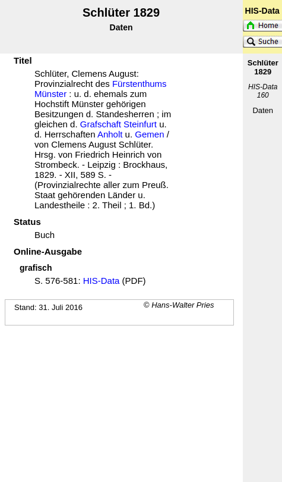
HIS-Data (101, 281)
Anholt (110, 134)
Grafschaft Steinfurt (118, 124)
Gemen (149, 134)
